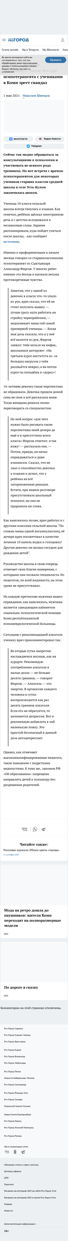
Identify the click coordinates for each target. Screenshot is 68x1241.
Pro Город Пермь (12, 1121)
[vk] (25, 829)
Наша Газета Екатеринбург (17, 1114)
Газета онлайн (10, 49)
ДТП (6, 1177)
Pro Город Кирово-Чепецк (17, 1035)
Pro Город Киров (12, 1049)
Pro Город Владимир (14, 1056)
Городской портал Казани (17, 1106)
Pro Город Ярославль (15, 1041)
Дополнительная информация (19, 1223)
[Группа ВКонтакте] (18, 139)
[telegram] (44, 829)
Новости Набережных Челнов (19, 1078)
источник (11, 241)
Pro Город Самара (13, 1099)
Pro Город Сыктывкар (15, 1084)
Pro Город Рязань (13, 1135)
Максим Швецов (36, 95)
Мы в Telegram (30, 49)
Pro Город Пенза (12, 1071)
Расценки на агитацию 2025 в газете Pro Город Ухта (30, 1197)
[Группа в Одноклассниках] (15, 1152)
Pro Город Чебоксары (15, 1063)
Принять (55, 60)
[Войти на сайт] (62, 40)
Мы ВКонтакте (50, 49)
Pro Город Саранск (13, 1028)
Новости (8, 1210)
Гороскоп (9, 1184)
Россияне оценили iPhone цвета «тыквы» (34, 852)
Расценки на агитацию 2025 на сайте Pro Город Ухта (30, 1190)
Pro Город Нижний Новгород (19, 1127)
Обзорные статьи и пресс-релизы (21, 1164)
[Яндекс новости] (50, 139)
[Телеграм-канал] (34, 146)
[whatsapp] (35, 829)
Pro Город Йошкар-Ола (16, 1092)
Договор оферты (12, 1171)
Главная (8, 1204)
